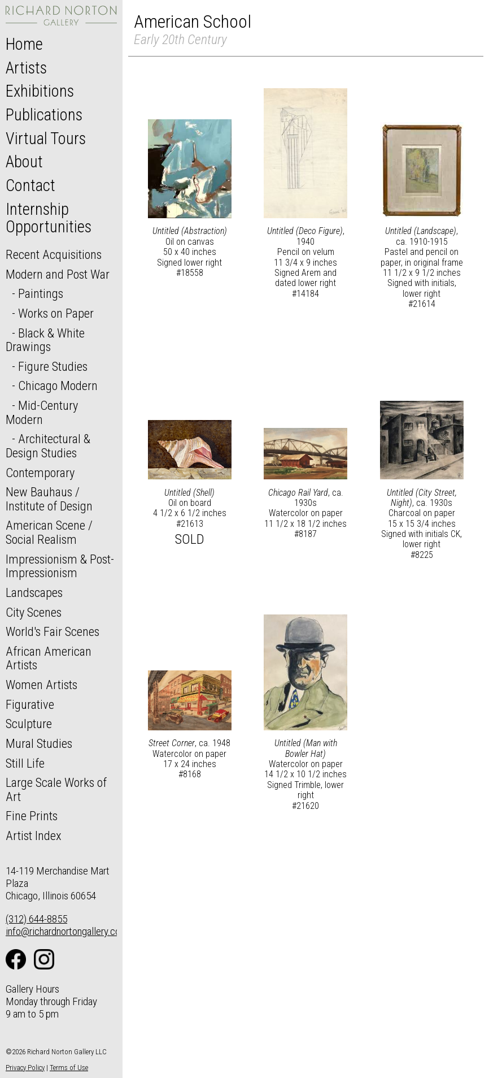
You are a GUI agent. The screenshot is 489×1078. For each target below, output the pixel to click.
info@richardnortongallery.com (67, 931)
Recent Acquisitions (54, 254)
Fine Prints (32, 815)
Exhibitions (40, 91)
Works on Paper (56, 313)
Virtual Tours (46, 138)
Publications (44, 114)
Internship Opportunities (48, 218)
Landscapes (34, 592)
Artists (26, 67)
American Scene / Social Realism (49, 532)
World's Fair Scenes (52, 631)
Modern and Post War (58, 274)
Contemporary (40, 472)
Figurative (30, 704)
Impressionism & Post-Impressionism (60, 566)
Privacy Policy (25, 1067)
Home (24, 44)
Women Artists (41, 684)
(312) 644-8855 (36, 918)
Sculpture (29, 723)
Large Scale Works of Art (56, 789)
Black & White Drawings (45, 340)
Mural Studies (39, 743)
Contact (30, 185)
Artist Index (34, 835)
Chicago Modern (58, 385)
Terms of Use (69, 1067)
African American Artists (48, 658)
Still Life (25, 763)
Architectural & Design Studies (48, 445)
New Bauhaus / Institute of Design (49, 498)
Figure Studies (53, 366)
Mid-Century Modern (42, 412)
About (24, 161)
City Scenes (34, 612)
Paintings (40, 293)
